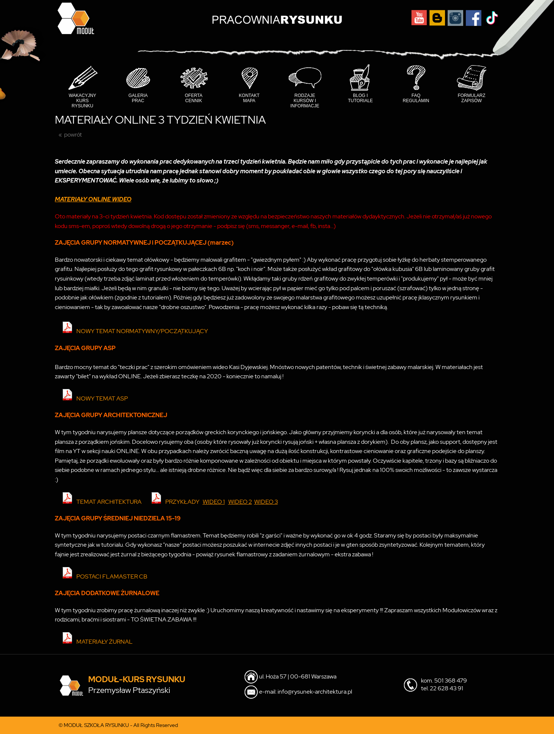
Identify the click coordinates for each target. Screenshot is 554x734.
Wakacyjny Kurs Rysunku (82, 100)
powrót (73, 134)
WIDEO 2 (240, 502)
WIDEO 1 (214, 502)
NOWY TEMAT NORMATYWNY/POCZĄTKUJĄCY (142, 331)
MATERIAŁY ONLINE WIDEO (93, 199)
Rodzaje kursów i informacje (305, 100)
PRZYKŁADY (182, 502)
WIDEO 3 (266, 502)
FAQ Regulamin (416, 98)
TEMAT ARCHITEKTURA (109, 502)
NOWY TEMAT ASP (102, 398)
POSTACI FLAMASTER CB (111, 576)
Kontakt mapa (249, 98)
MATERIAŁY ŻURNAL (104, 642)
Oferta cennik (194, 98)
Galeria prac (137, 98)
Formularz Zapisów (471, 98)
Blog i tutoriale (360, 98)
